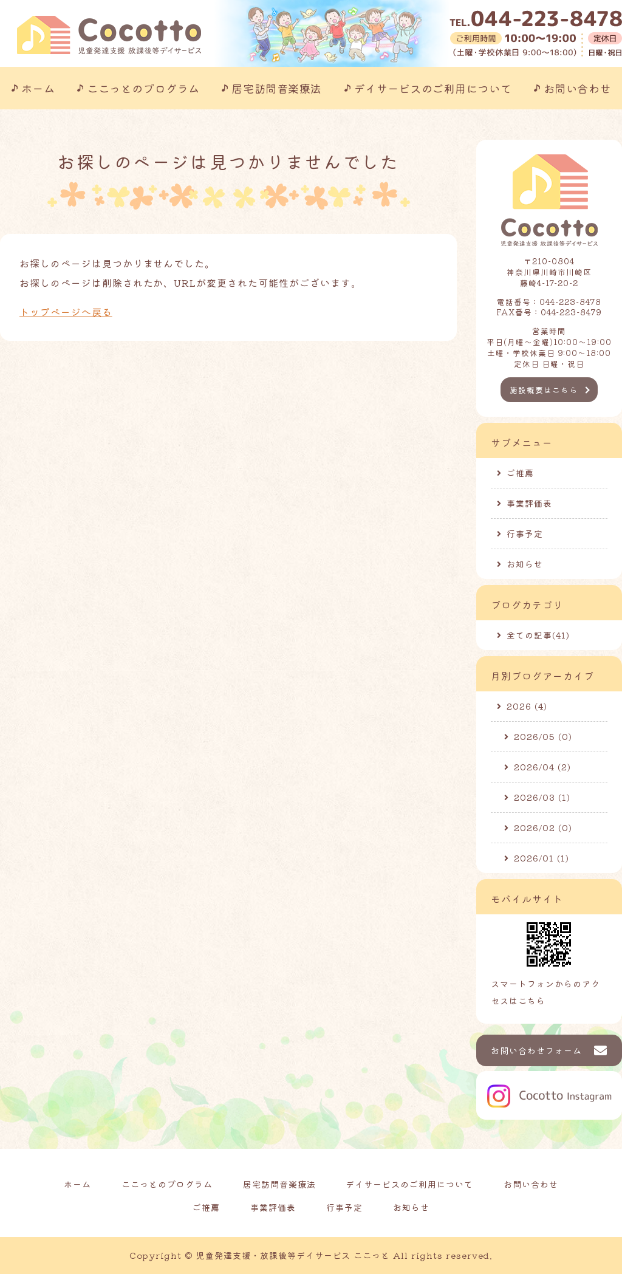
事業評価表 (529, 503)
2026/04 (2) (542, 767)
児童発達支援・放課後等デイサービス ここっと (293, 1255)
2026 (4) (527, 706)
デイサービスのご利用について (433, 88)
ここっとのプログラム (143, 88)
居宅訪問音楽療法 (276, 88)
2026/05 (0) (543, 736)
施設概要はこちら (544, 390)
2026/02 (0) (543, 827)
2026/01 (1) (541, 858)
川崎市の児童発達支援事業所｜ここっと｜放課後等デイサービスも (109, 35)
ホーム (38, 88)
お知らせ (525, 564)
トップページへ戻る (65, 311)
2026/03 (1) (542, 797)
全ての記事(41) (538, 635)
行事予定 (525, 533)
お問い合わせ (577, 88)
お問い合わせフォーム (536, 1050)
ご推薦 (520, 473)
